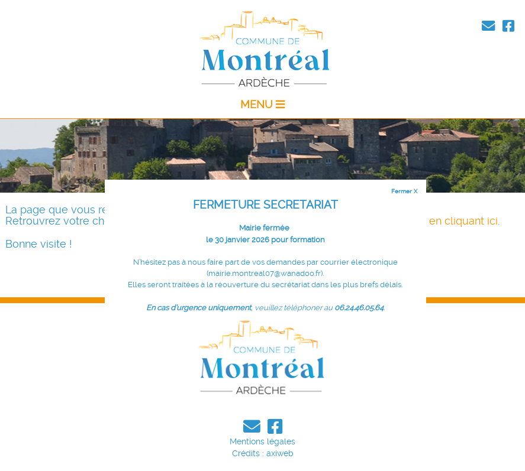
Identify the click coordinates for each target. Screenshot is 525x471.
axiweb (280, 453)
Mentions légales (262, 441)
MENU (262, 105)
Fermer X (404, 190)
